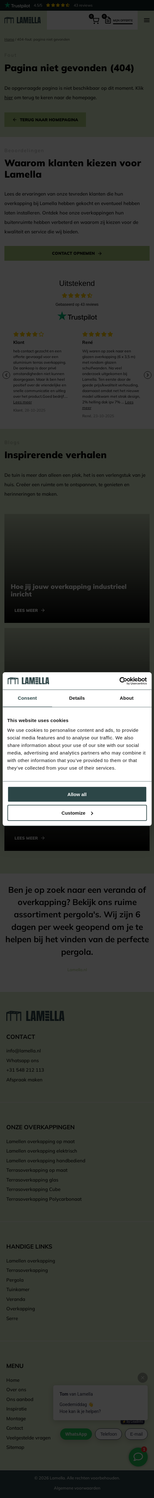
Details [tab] (77, 698)
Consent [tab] (27, 698)
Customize (77, 813)
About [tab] (127, 698)
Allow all (77, 794)
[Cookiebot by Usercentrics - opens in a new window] (119, 681)
